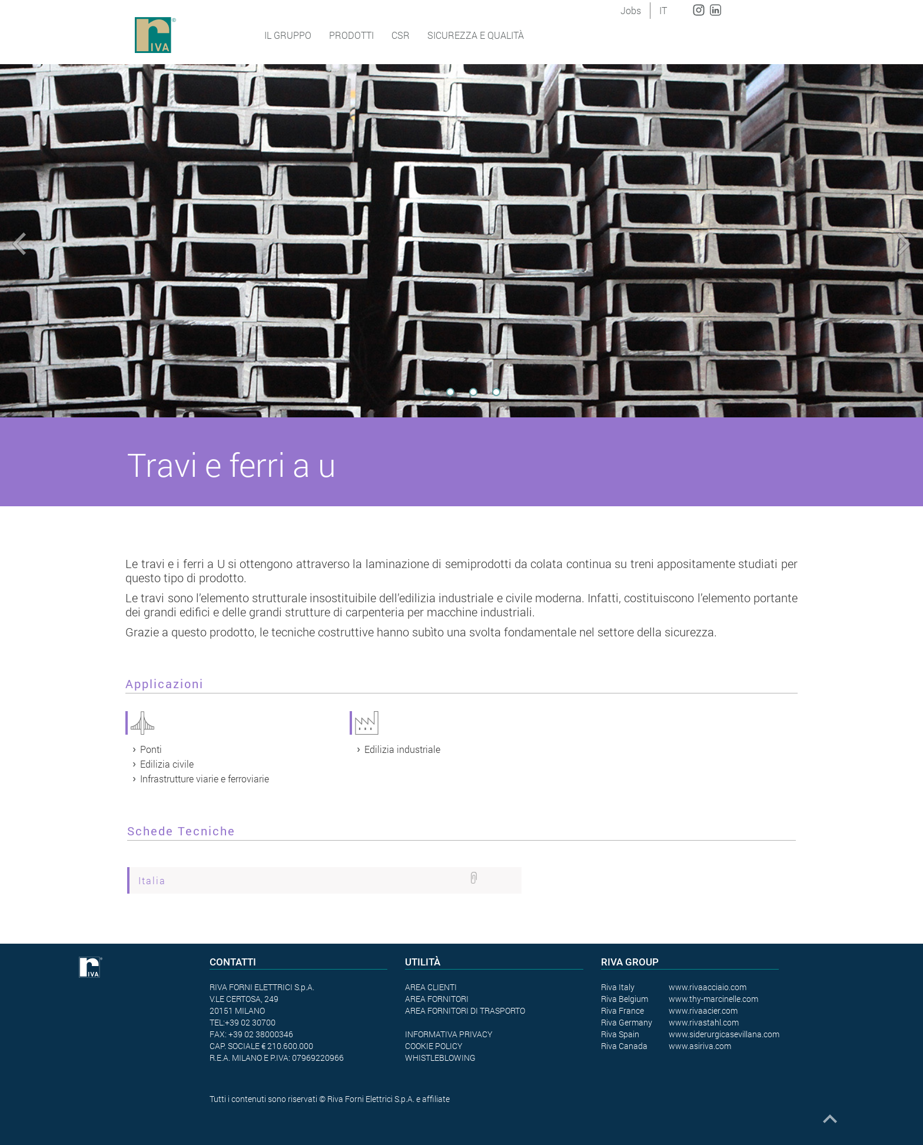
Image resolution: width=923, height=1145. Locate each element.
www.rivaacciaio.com (707, 987)
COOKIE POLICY (434, 1045)
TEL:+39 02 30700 (242, 1022)
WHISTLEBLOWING (440, 1057)
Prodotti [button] (351, 35)
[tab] (324, 880)
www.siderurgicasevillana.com (724, 1034)
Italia (152, 880)
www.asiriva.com (700, 1045)
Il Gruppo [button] (287, 35)
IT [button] (663, 10)
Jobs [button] (630, 10)
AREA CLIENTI (431, 987)
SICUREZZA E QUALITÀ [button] (475, 35)
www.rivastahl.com (704, 1022)
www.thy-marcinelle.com (713, 998)
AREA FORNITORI (437, 998)
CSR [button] (400, 35)
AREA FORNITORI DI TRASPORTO (465, 1010)
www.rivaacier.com (703, 1010)
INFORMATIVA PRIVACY (449, 1034)
